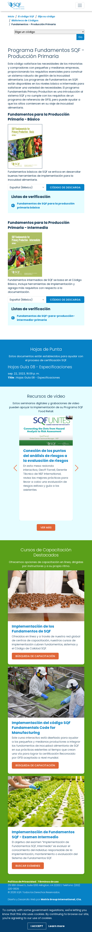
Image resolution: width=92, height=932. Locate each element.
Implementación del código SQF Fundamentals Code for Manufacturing (41, 727)
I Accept (37, 926)
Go (80, 37)
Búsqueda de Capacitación (35, 656)
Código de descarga (65, 187)
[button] (15, 468)
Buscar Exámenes (28, 866)
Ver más (46, 527)
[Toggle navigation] (79, 5)
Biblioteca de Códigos (25, 20)
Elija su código (46, 16)
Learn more (56, 926)
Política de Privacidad (22, 881)
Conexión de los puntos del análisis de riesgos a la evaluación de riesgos (45, 455)
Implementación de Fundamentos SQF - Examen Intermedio (43, 834)
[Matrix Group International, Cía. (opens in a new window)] (61, 899)
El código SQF (26, 16)
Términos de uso (48, 881)
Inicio (11, 16)
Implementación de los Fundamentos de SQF (33, 629)
